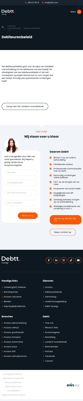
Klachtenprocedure (13, 388)
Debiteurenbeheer (53, 292)
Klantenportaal (11, 292)
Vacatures (50, 357)
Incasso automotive (13, 343)
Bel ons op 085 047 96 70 (65, 219)
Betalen (7, 302)
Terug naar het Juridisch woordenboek (25, 106)
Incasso (49, 287)
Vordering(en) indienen (15, 287)
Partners (49, 353)
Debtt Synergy (52, 307)
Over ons (49, 323)
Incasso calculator (13, 297)
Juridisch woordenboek (13, 27)
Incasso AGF (10, 353)
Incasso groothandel (14, 333)
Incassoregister (52, 333)
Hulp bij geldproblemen (15, 307)
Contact (49, 362)
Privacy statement (13, 384)
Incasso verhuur (11, 328)
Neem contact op (62, 232)
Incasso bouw (10, 348)
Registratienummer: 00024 (13, 396)
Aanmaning (50, 297)
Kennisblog (50, 338)
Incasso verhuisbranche (15, 357)
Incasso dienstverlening (15, 323)
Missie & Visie (51, 328)
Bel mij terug (28, 216)
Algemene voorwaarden (13, 380)
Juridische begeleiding (56, 302)
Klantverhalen (51, 348)
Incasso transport (12, 338)
